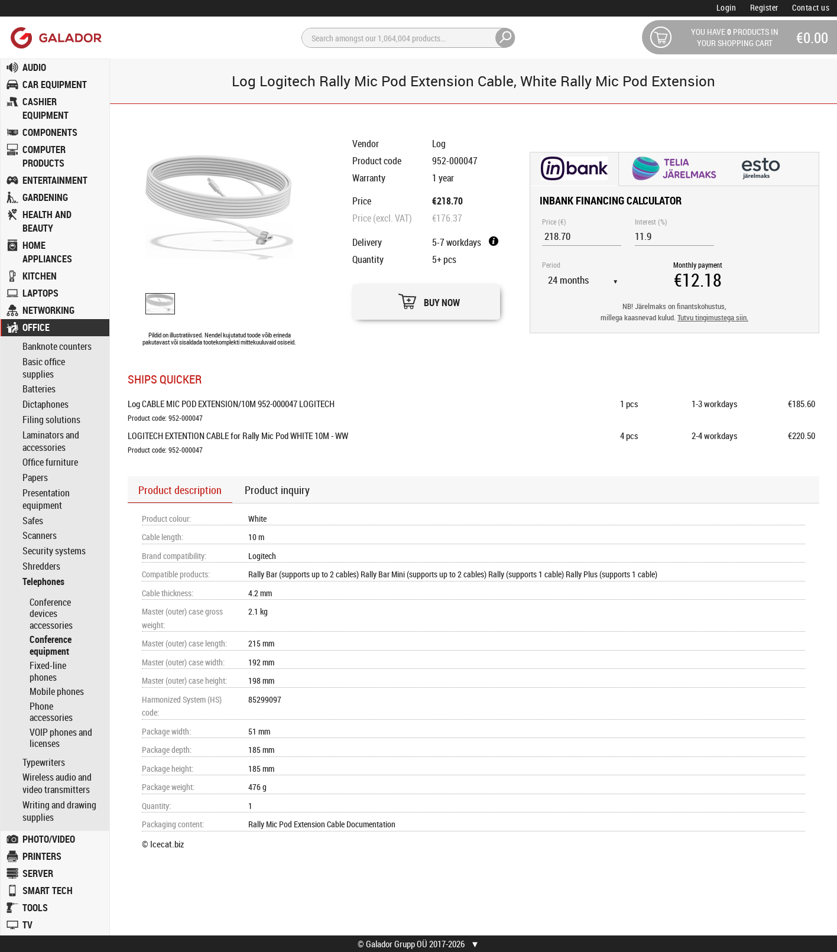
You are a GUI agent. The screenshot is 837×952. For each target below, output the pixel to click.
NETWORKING (48, 310)
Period (551, 264)
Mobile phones (57, 691)
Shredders (41, 566)
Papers (35, 478)
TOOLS (35, 907)
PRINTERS (41, 856)
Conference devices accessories (51, 614)
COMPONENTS (49, 132)
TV (27, 924)
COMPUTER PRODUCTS (44, 156)
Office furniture (50, 462)
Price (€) (554, 221)
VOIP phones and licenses (61, 738)
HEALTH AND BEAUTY (47, 221)
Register (764, 7)
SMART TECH (47, 890)
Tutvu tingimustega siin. (712, 318)
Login (726, 7)
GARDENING (45, 197)
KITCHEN (39, 275)
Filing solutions (51, 420)
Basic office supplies (43, 368)
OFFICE (36, 327)
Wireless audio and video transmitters (57, 783)
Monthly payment (697, 264)
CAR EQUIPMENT (54, 84)
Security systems (54, 551)
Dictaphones (45, 404)
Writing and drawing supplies (59, 811)
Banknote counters (57, 346)
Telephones (43, 582)
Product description (180, 490)
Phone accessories (51, 712)
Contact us (810, 7)
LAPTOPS (40, 293)
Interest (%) (651, 221)
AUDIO (34, 67)
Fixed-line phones (48, 671)
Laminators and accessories (50, 441)
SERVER (37, 873)
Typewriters (43, 762)
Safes (32, 521)
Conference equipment (51, 645)
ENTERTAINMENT (54, 180)
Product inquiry (277, 490)
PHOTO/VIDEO (48, 839)
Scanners (39, 535)
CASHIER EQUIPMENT (45, 108)
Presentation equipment (46, 499)
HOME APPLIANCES (47, 252)
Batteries (39, 389)
